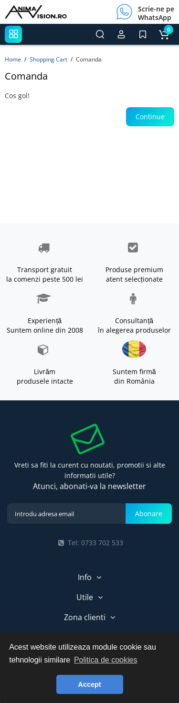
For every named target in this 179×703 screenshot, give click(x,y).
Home (13, 59)
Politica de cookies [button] (105, 660)
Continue (150, 116)
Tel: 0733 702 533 (89, 542)
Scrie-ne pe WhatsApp (156, 13)
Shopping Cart (48, 59)
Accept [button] (89, 684)
